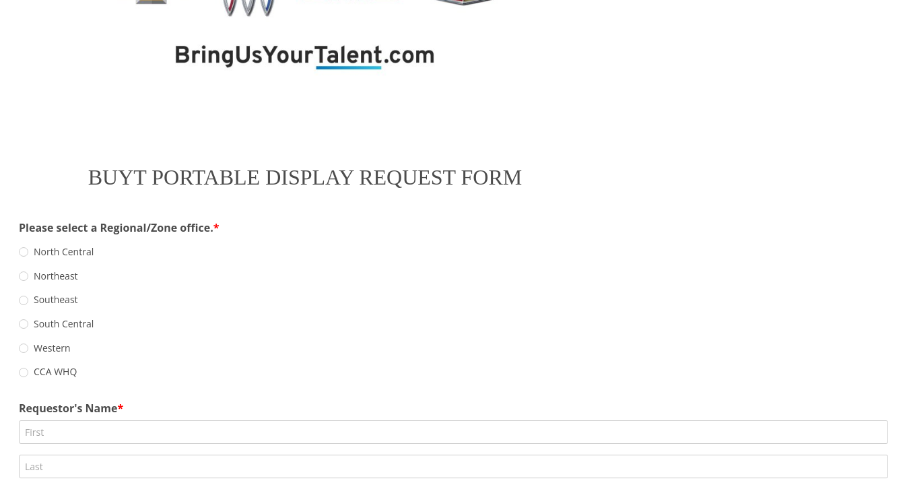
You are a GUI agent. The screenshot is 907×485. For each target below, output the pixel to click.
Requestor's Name (158, 288)
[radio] (114, 252)
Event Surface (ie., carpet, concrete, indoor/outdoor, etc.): (263, 468)
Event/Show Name (158, 408)
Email (124, 348)
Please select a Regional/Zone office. (206, 227)
